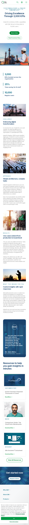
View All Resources (14, 460)
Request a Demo (14, 478)
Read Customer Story (14, 38)
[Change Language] (22, 2)
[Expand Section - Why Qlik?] (6, 490)
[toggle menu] (26, 2)
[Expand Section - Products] (6, 499)
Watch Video (14, 33)
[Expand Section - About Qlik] (7, 494)
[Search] (17, 2)
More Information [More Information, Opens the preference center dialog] (14, 521)
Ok (14, 518)
